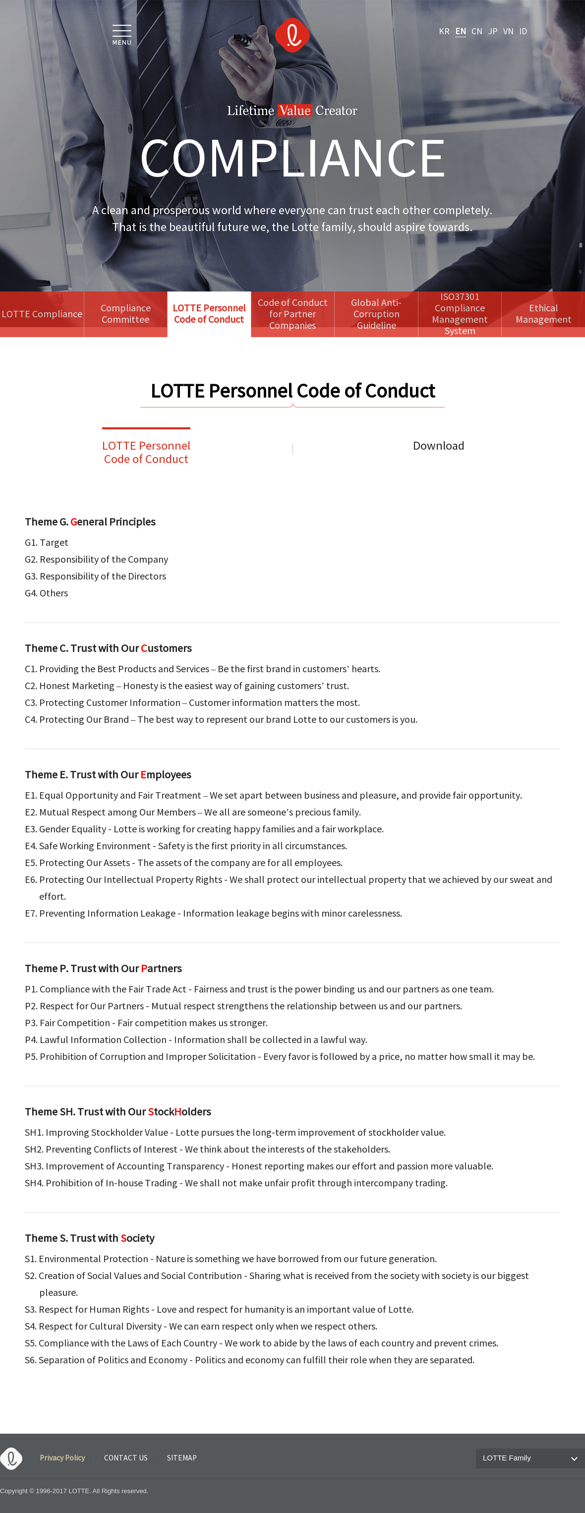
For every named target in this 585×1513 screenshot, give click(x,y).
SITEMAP (182, 1458)
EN (460, 31)
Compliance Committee (126, 314)
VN (508, 31)
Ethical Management (544, 314)
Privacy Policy (62, 1458)
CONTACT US (126, 1458)
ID (523, 31)
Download (439, 446)
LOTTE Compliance (41, 314)
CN (476, 31)
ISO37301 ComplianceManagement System (460, 314)
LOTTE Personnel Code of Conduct (209, 314)
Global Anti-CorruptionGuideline (376, 314)
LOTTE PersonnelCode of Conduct (146, 453)
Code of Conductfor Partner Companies (293, 314)
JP (493, 31)
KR (444, 31)
